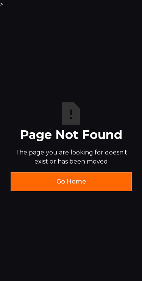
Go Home (71, 181)
